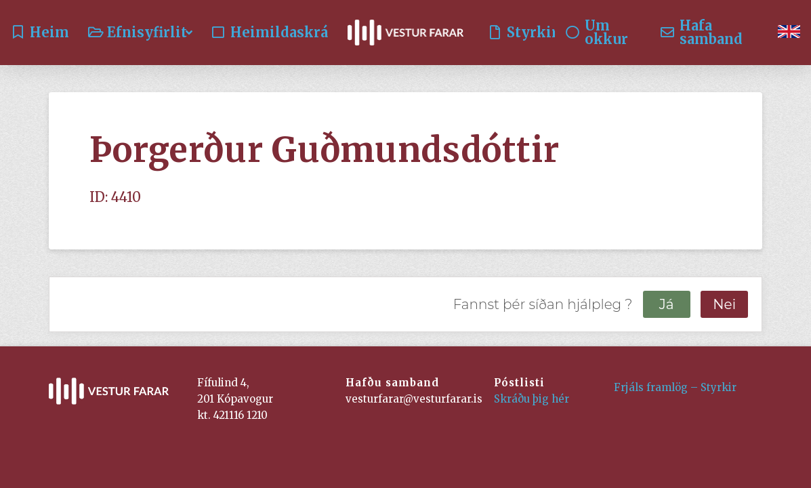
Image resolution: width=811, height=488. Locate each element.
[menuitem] (789, 32)
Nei (724, 304)
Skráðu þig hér (531, 398)
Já (666, 304)
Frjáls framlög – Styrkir (675, 387)
